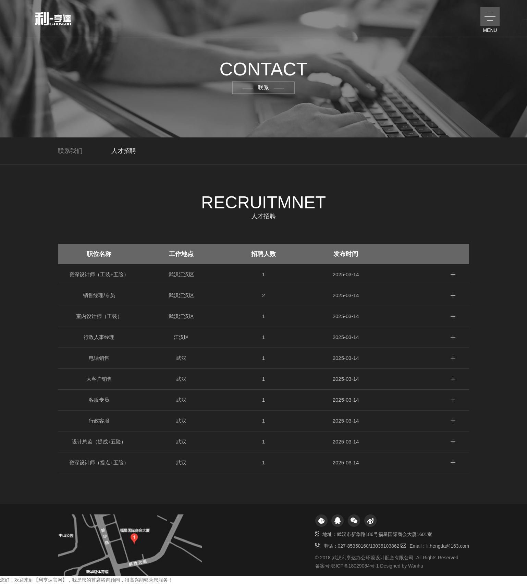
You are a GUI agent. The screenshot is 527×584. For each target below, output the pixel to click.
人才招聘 (123, 150)
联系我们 (70, 150)
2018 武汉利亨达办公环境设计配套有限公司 (367, 557)
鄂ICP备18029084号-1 (355, 566)
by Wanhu (412, 566)
